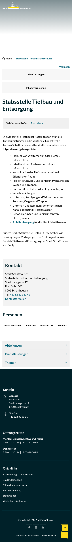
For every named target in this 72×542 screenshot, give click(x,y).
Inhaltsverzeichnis (36, 87)
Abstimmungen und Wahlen (18, 474)
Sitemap (52, 535)
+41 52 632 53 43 (20, 294)
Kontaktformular (15, 298)
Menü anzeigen (36, 74)
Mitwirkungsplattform (15, 484)
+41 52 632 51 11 (18, 416)
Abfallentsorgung (23, 222)
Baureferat (37, 123)
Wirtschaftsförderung (14, 500)
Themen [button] (10, 362)
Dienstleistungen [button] (16, 354)
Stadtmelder (9, 495)
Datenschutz (34, 535)
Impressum (21, 535)
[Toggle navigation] (64, 535)
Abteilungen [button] (13, 345)
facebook (29, 527)
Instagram (36, 527)
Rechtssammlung (12, 490)
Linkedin (43, 527)
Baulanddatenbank (13, 479)
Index (44, 535)
